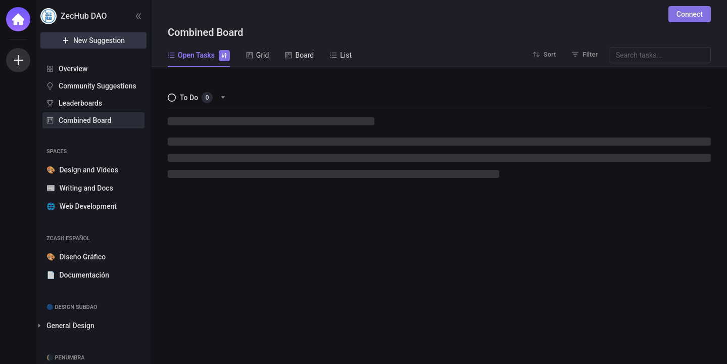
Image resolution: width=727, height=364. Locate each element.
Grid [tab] (257, 55)
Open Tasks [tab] (199, 55)
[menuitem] (93, 69)
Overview (73, 69)
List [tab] (341, 55)
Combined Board (85, 120)
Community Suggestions (97, 86)
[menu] (93, 95)
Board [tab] (299, 55)
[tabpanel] (439, 215)
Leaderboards (80, 103)
